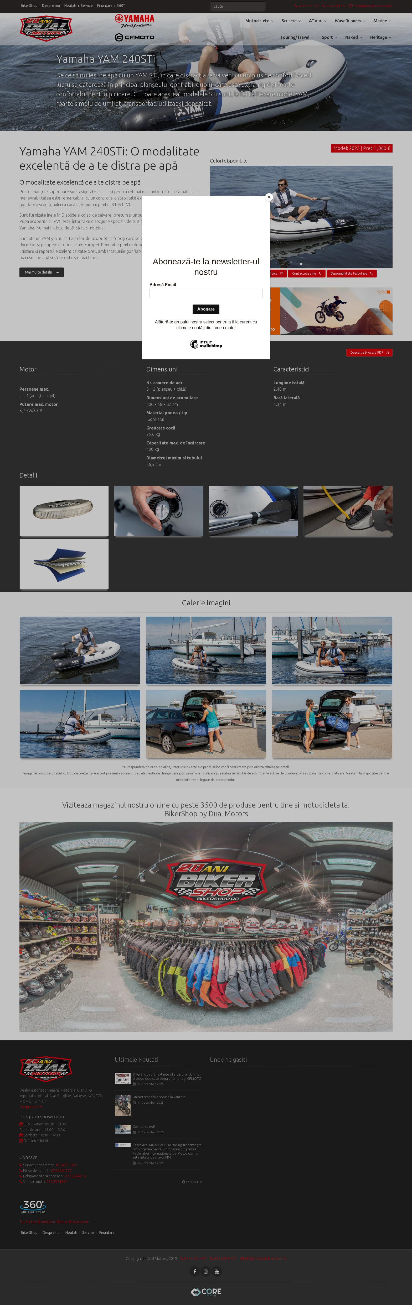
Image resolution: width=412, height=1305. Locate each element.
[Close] (269, 197)
